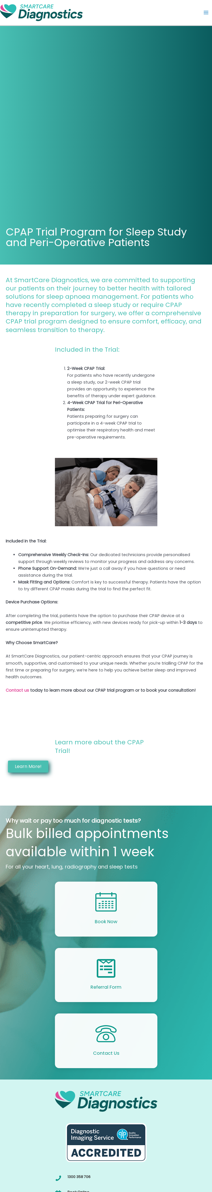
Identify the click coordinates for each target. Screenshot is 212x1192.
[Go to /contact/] (106, 1041)
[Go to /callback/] (106, 909)
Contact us (17, 690)
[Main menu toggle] (206, 13)
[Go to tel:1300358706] (106, 1178)
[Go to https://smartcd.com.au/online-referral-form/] (106, 975)
